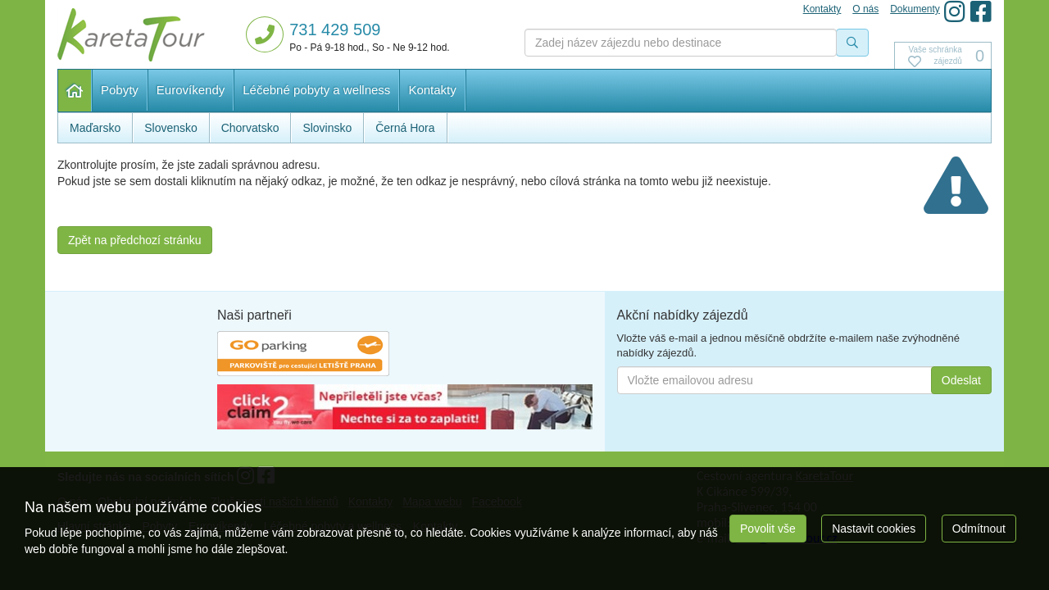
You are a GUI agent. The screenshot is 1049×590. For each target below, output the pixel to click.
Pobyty (120, 90)
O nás (865, 9)
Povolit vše (768, 528)
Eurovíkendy (191, 90)
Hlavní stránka (75, 90)
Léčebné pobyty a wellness (316, 90)
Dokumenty (915, 9)
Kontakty (432, 90)
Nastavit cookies (873, 528)
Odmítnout (979, 528)
